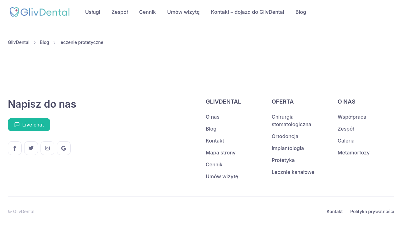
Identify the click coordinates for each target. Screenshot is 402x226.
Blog (301, 12)
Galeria (346, 140)
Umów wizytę (183, 12)
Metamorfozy (354, 152)
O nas (213, 117)
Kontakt (215, 140)
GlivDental (19, 42)
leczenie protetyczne (82, 42)
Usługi (92, 12)
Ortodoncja (285, 136)
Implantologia (288, 148)
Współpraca (352, 117)
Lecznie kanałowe (293, 172)
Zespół (119, 12)
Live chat (29, 124)
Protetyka (283, 160)
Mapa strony (221, 152)
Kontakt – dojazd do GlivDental (247, 12)
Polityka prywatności (372, 211)
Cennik (147, 12)
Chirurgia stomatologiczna (291, 120)
